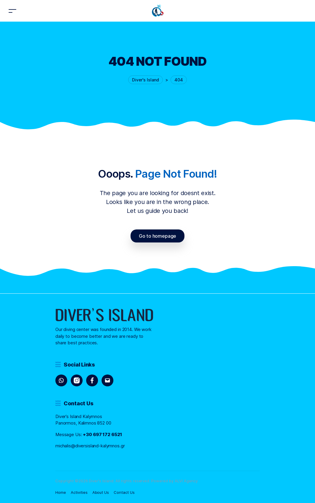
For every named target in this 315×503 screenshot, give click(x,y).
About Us (100, 492)
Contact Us (124, 492)
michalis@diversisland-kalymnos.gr (90, 446)
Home (60, 492)
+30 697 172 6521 (102, 434)
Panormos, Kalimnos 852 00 (83, 423)
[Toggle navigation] (12, 11)
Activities (79, 492)
